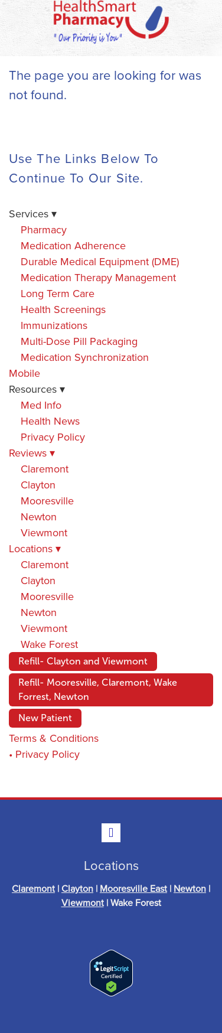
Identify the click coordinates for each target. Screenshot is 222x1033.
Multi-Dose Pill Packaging (79, 341)
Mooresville (47, 500)
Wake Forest (49, 644)
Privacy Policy (53, 436)
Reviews (32, 452)
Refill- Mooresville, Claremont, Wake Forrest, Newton (97, 689)
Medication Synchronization (85, 357)
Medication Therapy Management (98, 277)
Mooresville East (133, 888)
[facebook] (111, 832)
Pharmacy (44, 229)
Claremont (44, 468)
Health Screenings (63, 309)
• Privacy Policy (44, 754)
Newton (39, 516)
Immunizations (54, 325)
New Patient (45, 718)
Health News (50, 420)
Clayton (38, 484)
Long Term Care (57, 293)
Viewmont (44, 532)
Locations (35, 548)
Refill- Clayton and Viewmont (83, 661)
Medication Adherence (73, 245)
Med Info (41, 404)
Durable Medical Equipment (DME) (100, 261)
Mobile (24, 373)
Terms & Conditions (54, 738)
